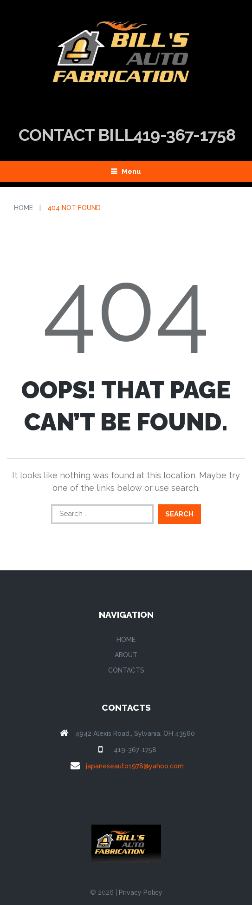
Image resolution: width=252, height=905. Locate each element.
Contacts (126, 670)
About (126, 655)
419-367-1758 (135, 749)
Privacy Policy (140, 892)
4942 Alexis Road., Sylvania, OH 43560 (135, 733)
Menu (131, 171)
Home (23, 207)
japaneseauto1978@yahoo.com (135, 766)
